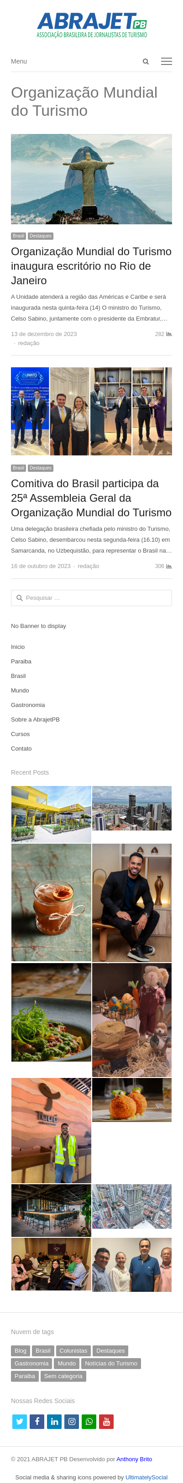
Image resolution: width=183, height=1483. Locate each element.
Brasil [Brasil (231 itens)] (43, 1350)
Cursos (20, 734)
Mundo (20, 690)
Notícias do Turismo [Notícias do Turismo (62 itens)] (111, 1363)
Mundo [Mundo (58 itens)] (67, 1363)
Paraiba (21, 661)
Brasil (18, 235)
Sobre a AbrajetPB (35, 719)
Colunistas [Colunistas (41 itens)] (74, 1350)
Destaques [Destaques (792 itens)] (110, 1350)
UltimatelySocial (146, 1477)
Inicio (18, 646)
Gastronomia (28, 705)
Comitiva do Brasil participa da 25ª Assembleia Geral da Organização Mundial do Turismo (91, 498)
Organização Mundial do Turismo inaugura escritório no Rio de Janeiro (91, 266)
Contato (21, 748)
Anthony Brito (134, 1459)
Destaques (41, 235)
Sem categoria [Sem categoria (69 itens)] (63, 1376)
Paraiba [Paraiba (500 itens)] (25, 1376)
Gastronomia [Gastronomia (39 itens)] (31, 1363)
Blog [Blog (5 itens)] (20, 1350)
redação (29, 343)
